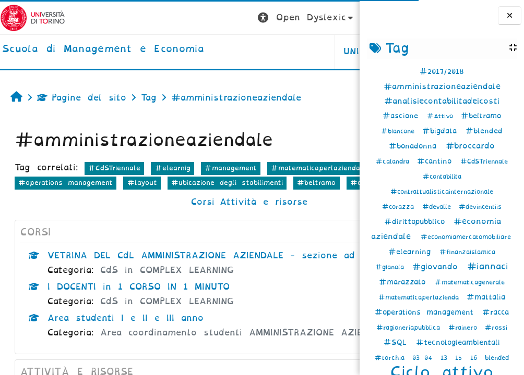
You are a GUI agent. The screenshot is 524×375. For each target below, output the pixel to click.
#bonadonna (415, 146)
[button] (178, 18)
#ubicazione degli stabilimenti (118, 197)
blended (497, 357)
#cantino (437, 161)
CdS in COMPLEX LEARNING (167, 299)
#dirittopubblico (417, 222)
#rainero (465, 327)
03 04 (424, 357)
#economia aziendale (161, 182)
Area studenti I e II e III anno (125, 347)
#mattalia (486, 297)
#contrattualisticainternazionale (441, 191)
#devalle (439, 206)
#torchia (392, 357)
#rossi (496, 327)
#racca (495, 312)
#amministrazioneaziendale (442, 86)
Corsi (138, 216)
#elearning (412, 252)
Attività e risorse (199, 216)
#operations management (427, 312)
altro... (298, 197)
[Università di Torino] (32, 17)
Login (338, 17)
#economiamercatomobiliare (466, 237)
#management (231, 168)
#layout (33, 197)
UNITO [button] (230, 51)
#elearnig (172, 168)
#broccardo (470, 146)
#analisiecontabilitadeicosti (441, 101)
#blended (484, 131)
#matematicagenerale (470, 282)
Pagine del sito (81, 98)
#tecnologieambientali (458, 342)
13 (446, 357)
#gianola (392, 267)
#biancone (400, 131)
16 (476, 357)
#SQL (398, 342)
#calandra (395, 161)
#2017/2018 (442, 72)
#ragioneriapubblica (410, 327)
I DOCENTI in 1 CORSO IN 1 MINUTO (138, 316)
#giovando (438, 266)
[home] (103, 49)
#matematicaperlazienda (420, 297)
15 (461, 357)
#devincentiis (480, 206)
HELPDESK (293, 51)
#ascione (403, 116)
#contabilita (442, 176)
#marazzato (405, 282)
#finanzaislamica (467, 252)
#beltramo (481, 116)
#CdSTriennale (484, 161)
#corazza (400, 206)
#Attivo (442, 116)
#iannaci (487, 266)
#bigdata (442, 131)
